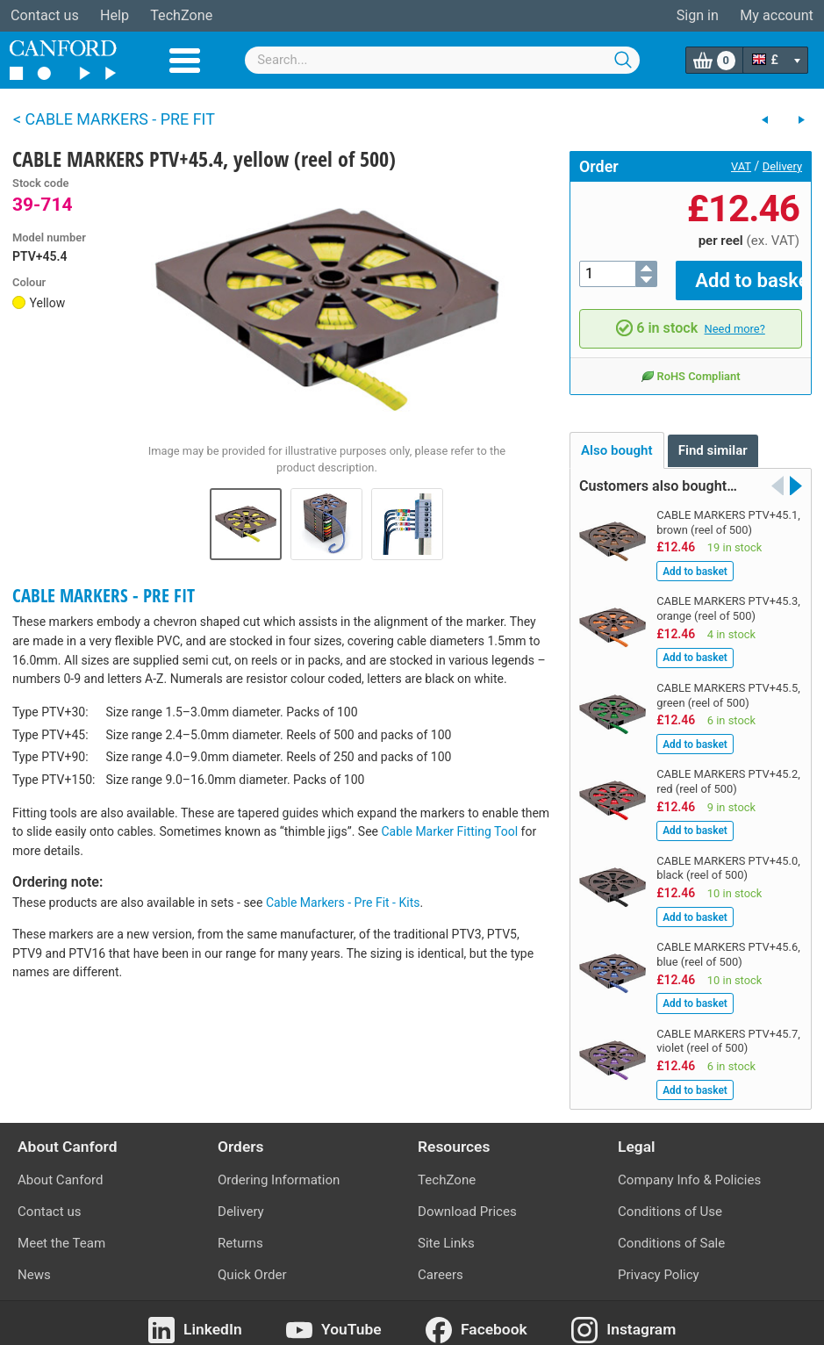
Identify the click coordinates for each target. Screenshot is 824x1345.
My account (776, 15)
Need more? (735, 315)
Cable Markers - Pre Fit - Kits (343, 902)
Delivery (782, 166)
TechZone (181, 15)
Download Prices (467, 1198)
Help (114, 15)
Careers (440, 1262)
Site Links (446, 1231)
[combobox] (442, 60)
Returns (240, 1231)
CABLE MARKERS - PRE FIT (103, 595)
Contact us (45, 15)
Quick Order (252, 1262)
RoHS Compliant (690, 363)
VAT (741, 166)
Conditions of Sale (671, 1231)
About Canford (60, 1167)
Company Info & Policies (689, 1167)
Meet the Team (61, 1231)
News (34, 1262)
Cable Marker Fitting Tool (450, 831)
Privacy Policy (658, 1262)
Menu (184, 60)
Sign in (698, 15)
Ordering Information (279, 1167)
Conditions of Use (670, 1198)
